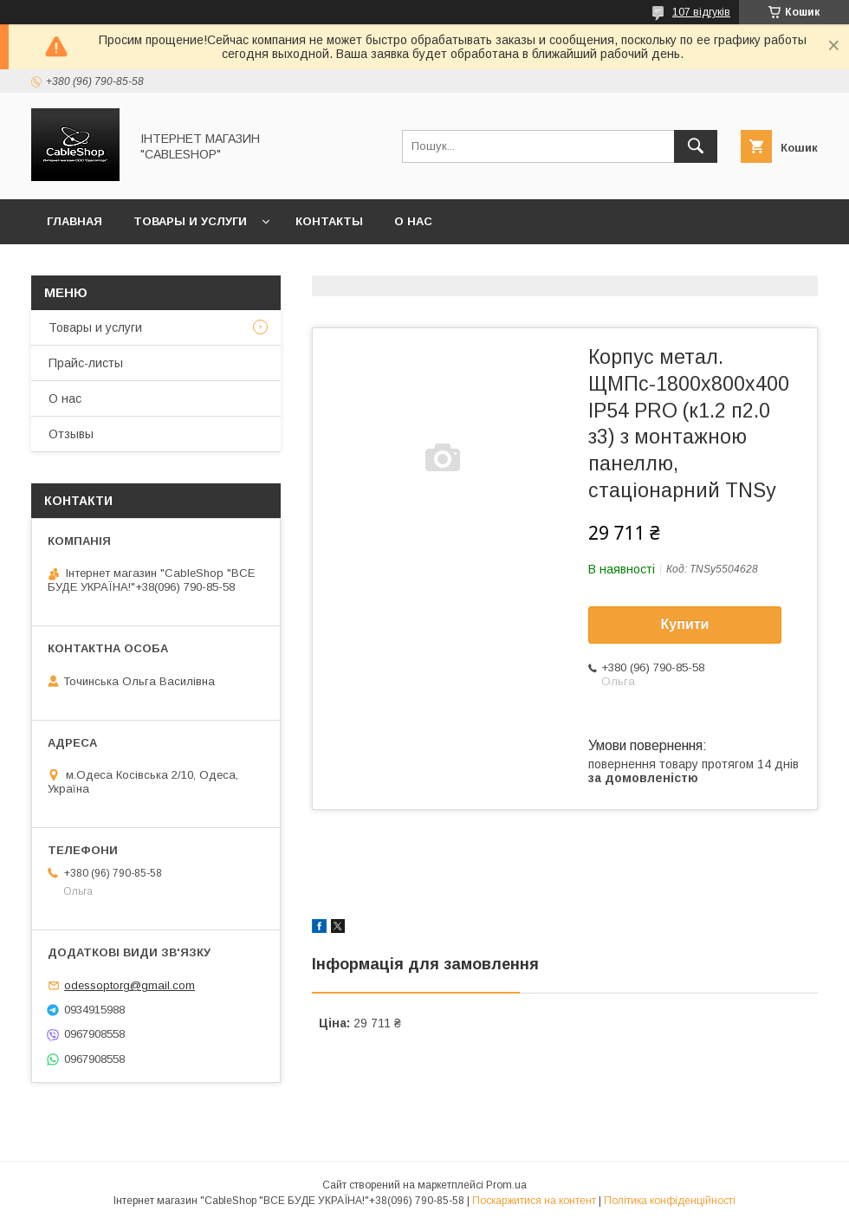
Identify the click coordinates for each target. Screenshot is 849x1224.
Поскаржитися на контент (534, 1201)
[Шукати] (695, 146)
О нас (413, 221)
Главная (74, 221)
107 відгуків (701, 12)
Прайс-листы (86, 363)
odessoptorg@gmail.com (129, 985)
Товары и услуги (190, 221)
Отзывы (71, 434)
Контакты (329, 221)
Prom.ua (506, 1185)
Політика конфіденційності (670, 1201)
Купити (685, 624)
